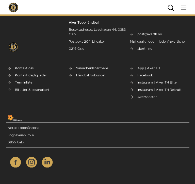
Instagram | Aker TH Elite (153, 82)
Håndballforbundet (87, 75)
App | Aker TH (145, 68)
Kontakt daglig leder (27, 75)
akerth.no (141, 49)
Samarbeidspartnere (88, 68)
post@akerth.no (146, 34)
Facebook (141, 75)
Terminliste (20, 82)
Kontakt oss (21, 68)
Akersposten (143, 97)
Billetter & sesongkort (28, 90)
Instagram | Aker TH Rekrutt (156, 90)
